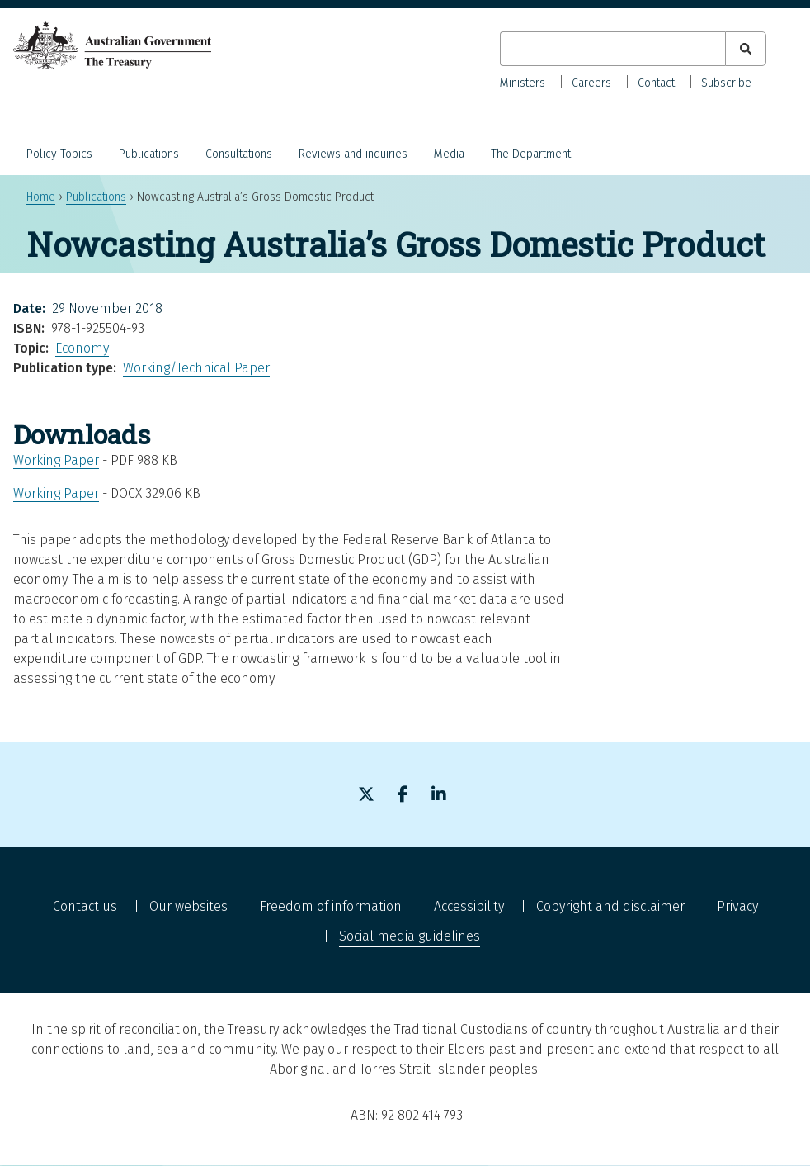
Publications (149, 154)
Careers (591, 83)
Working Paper (56, 460)
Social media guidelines (409, 936)
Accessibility (469, 906)
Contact (656, 83)
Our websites (188, 906)
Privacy (737, 906)
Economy (82, 348)
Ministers (522, 83)
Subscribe (726, 83)
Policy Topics (59, 154)
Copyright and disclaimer (610, 906)
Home (40, 197)
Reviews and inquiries (353, 154)
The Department (531, 154)
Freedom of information (331, 906)
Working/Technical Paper (196, 368)
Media (449, 154)
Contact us (85, 906)
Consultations (238, 154)
